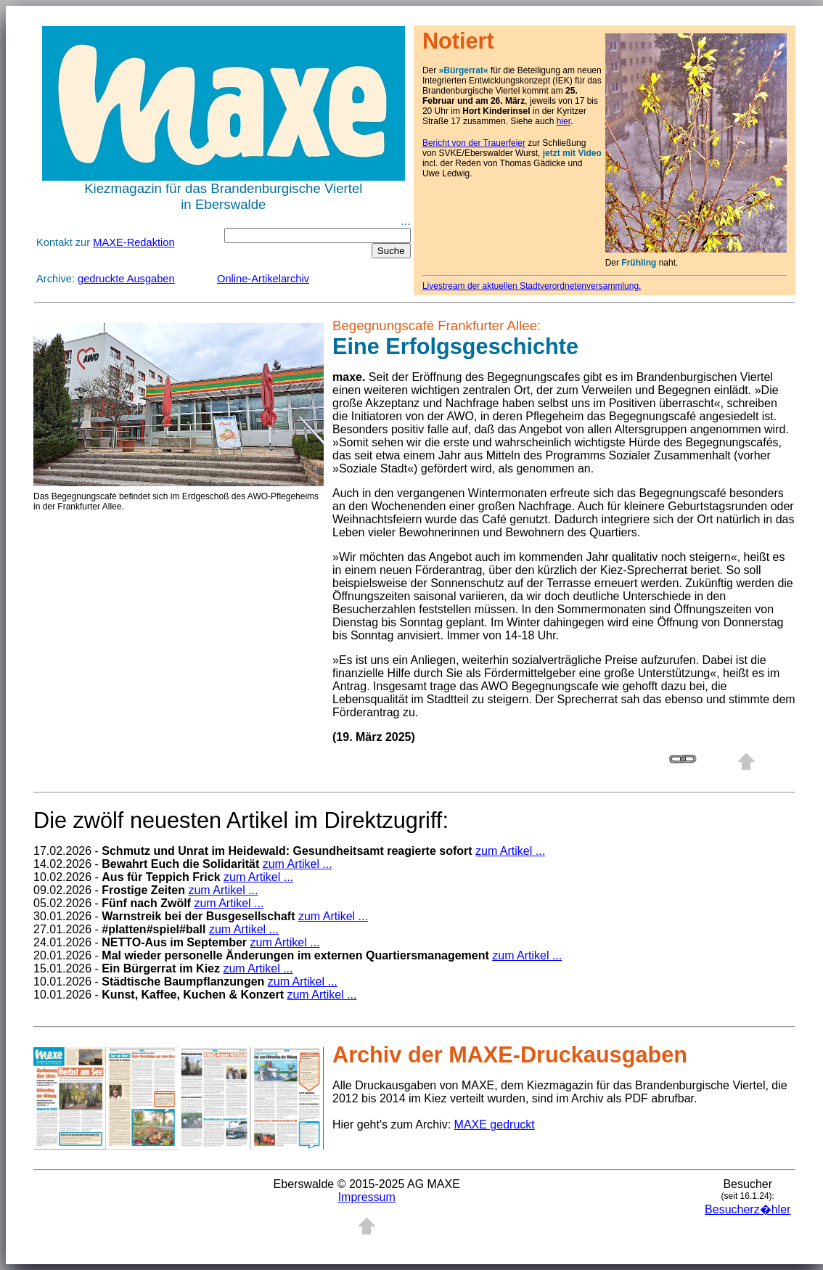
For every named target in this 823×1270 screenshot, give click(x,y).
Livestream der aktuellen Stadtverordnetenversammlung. (532, 286)
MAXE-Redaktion (133, 242)
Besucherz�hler (747, 1209)
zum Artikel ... (510, 851)
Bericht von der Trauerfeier (473, 143)
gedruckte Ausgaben (126, 278)
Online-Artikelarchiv (263, 278)
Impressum (367, 1197)
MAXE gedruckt (494, 1124)
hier (563, 121)
